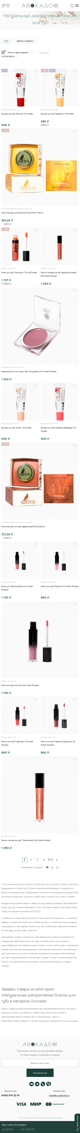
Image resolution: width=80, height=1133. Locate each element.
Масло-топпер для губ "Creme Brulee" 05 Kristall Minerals (25, 840)
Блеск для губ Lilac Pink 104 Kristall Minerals (20, 685)
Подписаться (40, 1072)
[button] (77, 1123)
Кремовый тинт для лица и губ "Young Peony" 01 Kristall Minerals (28, 371)
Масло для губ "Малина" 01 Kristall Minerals (60, 586)
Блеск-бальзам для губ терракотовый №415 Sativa (23, 526)
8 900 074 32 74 (10, 1095)
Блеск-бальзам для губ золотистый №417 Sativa (22, 213)
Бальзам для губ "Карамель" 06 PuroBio (57, 114)
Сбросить (44, 52)
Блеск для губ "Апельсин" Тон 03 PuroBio (19, 272)
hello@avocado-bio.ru (59, 1095)
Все (50, 859)
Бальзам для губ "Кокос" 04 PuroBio (16, 428)
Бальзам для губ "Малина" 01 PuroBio (17, 114)
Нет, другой (27, 1129)
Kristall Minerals (25, 41)
